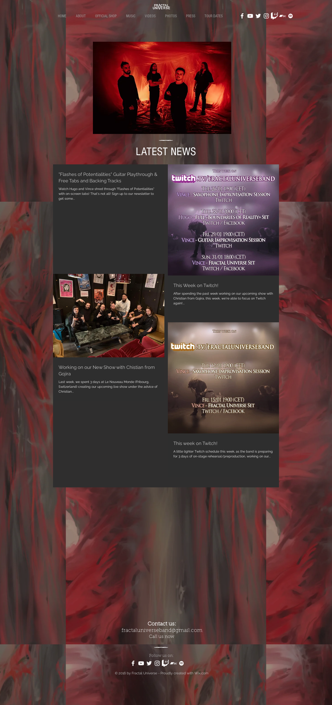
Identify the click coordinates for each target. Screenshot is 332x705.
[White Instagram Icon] (266, 15)
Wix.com (201, 673)
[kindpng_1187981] (274, 15)
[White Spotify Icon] (290, 15)
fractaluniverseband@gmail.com (162, 630)
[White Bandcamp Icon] (282, 15)
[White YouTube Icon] (250, 15)
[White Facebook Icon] (242, 15)
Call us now (161, 636)
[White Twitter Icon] (258, 15)
